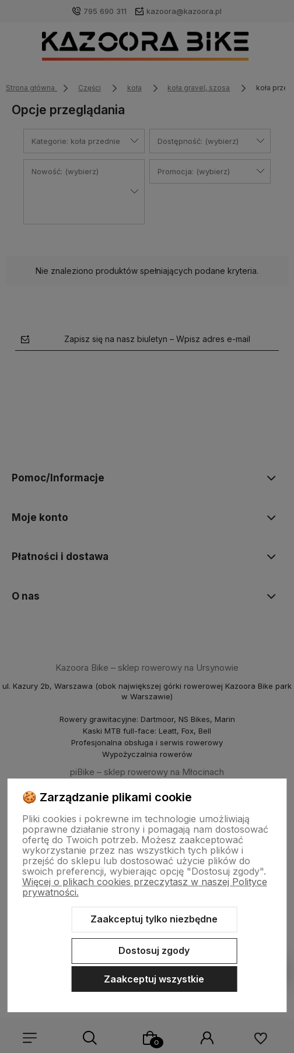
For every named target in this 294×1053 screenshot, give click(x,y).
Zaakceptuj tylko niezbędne (154, 919)
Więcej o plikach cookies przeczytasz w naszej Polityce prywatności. (144, 887)
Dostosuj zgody (154, 950)
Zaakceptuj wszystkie (154, 979)
